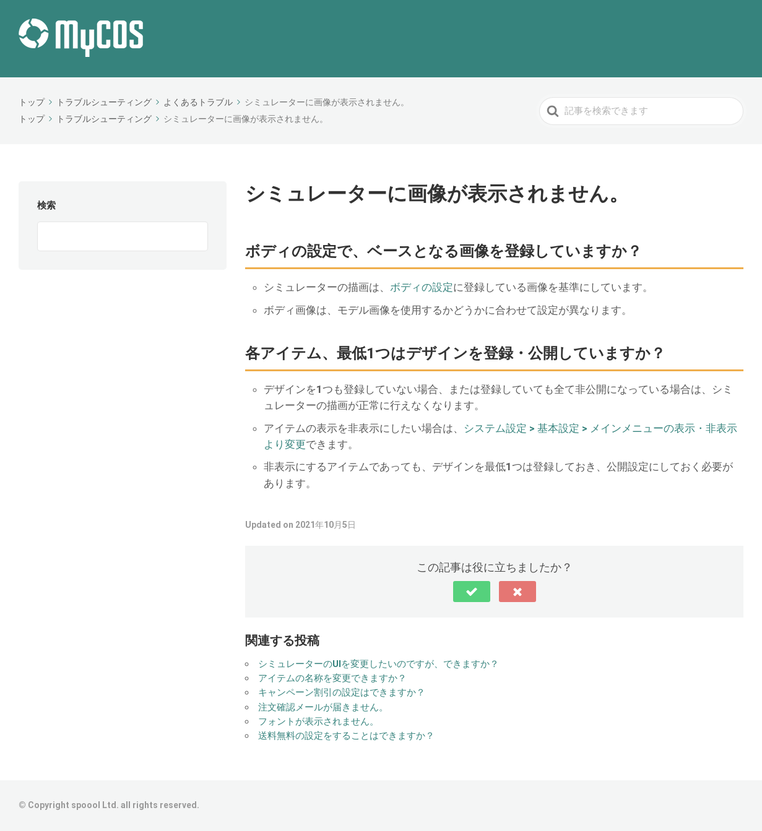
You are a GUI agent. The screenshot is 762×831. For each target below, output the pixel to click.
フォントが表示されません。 (318, 721)
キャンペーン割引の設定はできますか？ (341, 692)
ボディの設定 (421, 287)
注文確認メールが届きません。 (323, 707)
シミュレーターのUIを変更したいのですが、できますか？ (378, 664)
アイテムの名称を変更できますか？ (332, 678)
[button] (471, 591)
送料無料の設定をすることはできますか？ (346, 735)
